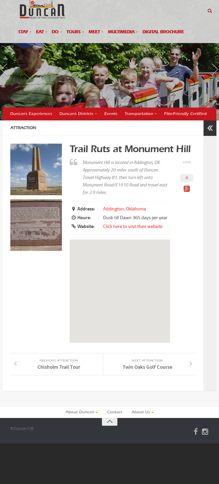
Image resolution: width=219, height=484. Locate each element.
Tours (73, 32)
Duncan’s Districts (76, 114)
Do (55, 32)
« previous (11, 73)
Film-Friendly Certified (185, 114)
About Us (141, 412)
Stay (23, 32)
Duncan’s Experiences (31, 114)
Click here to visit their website (133, 226)
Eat (40, 32)
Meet (94, 32)
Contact (114, 412)
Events (110, 114)
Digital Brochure (163, 32)
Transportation (139, 114)
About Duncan (80, 412)
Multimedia (121, 32)
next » (207, 64)
